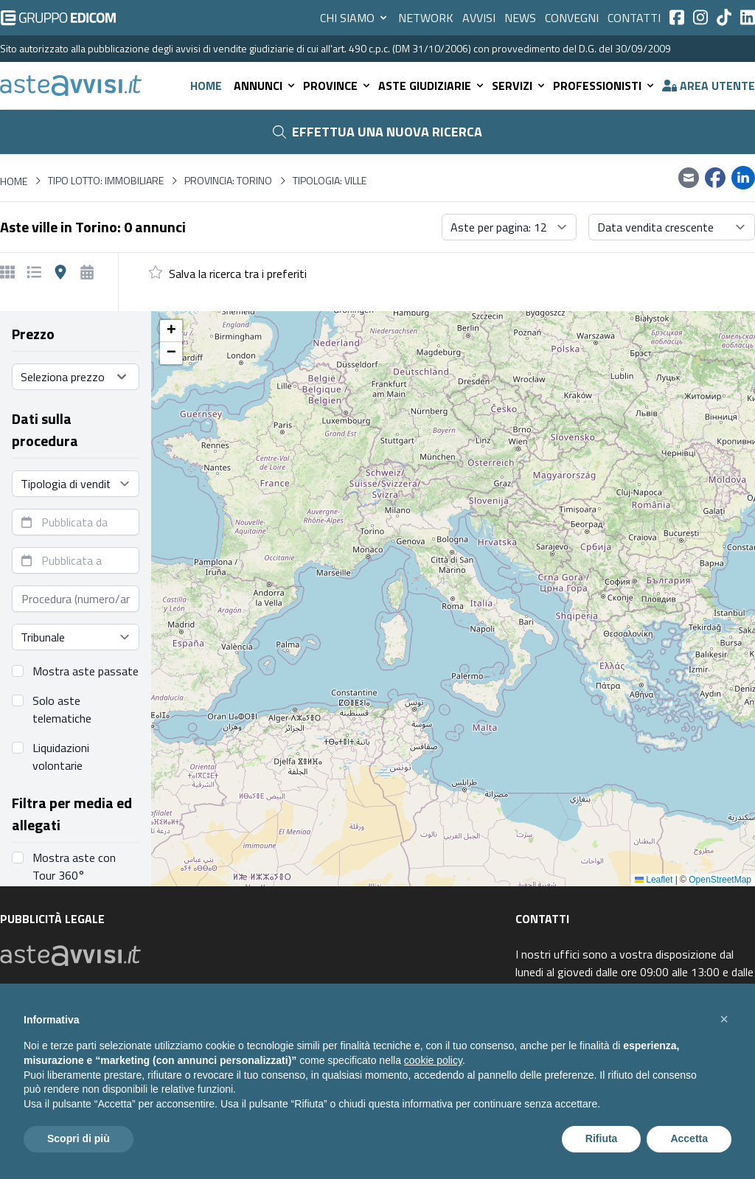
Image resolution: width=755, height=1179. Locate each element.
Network (425, 18)
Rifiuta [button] (601, 1138)
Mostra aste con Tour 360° (74, 866)
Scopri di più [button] (78, 1138)
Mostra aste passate (85, 671)
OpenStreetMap (720, 879)
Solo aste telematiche (61, 709)
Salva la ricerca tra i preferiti (238, 273)
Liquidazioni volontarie (60, 756)
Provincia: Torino (228, 180)
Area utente (708, 85)
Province (337, 85)
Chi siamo (354, 18)
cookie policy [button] (433, 1060)
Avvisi (478, 18)
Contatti (634, 18)
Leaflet (653, 879)
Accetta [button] (689, 1138)
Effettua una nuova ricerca (377, 132)
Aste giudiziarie (432, 85)
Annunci (265, 85)
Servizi (519, 85)
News (520, 18)
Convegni (572, 18)
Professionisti (604, 85)
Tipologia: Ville (329, 180)
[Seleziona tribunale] (75, 637)
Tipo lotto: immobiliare (106, 180)
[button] (171, 331)
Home (206, 85)
